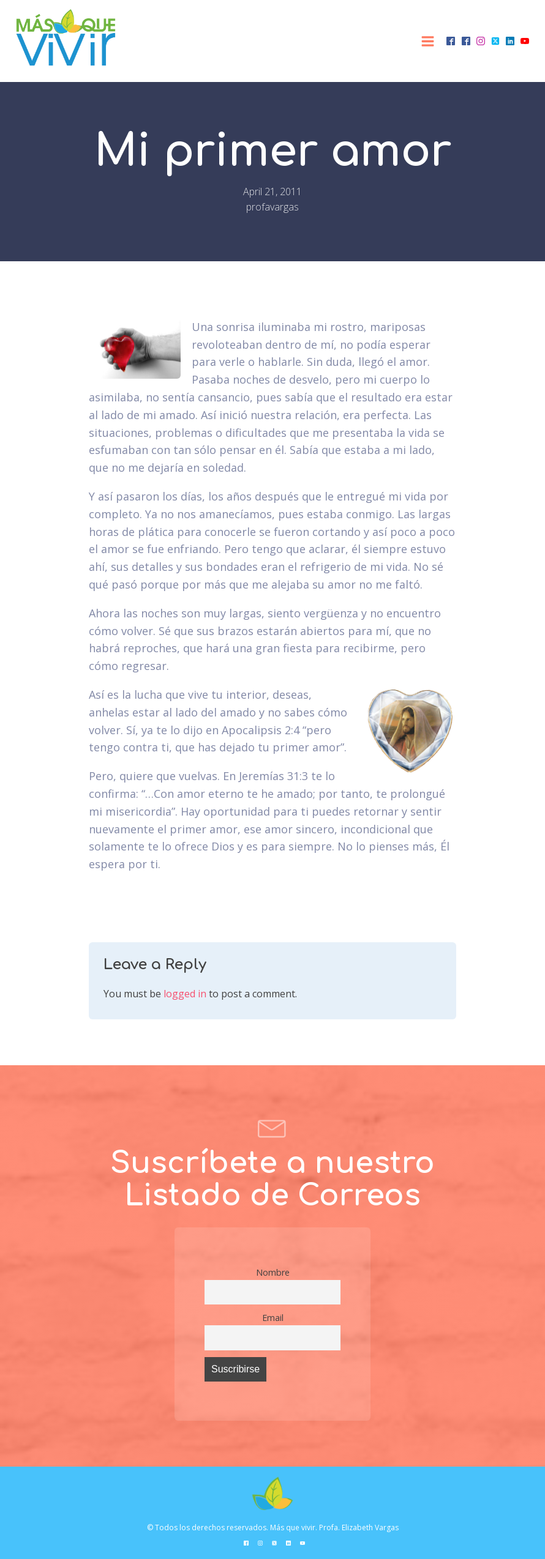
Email (273, 1317)
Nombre (273, 1272)
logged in (185, 993)
